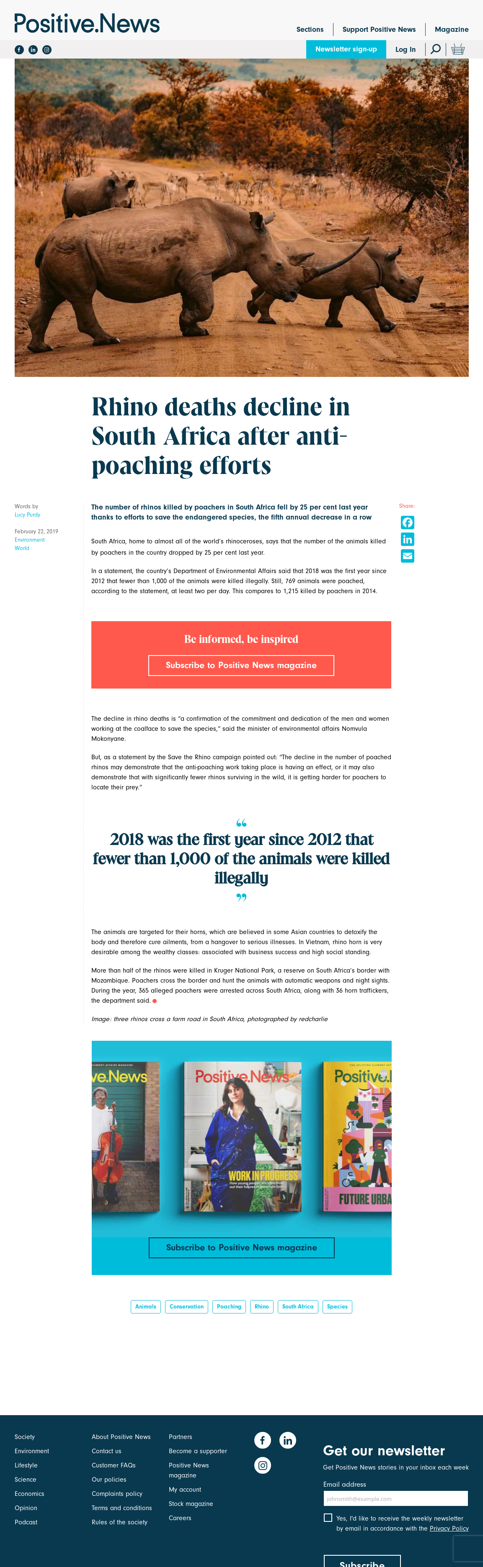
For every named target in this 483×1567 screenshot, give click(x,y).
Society (25, 1437)
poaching (229, 1306)
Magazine (452, 29)
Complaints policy (117, 1494)
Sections (310, 29)
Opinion (26, 1508)
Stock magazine (191, 1504)
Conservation (187, 1306)
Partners (180, 1437)
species (337, 1306)
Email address (344, 1484)
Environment (30, 539)
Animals (145, 1306)
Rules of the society (119, 1522)
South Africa (298, 1306)
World (22, 548)
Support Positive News (379, 29)
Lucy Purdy (27, 514)
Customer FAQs (114, 1465)
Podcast (26, 1522)
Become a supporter (198, 1451)
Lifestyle (26, 1465)
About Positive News (121, 1437)
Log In (405, 49)
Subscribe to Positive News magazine (241, 665)
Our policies (109, 1479)
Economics (29, 1494)
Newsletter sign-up (346, 49)
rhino (262, 1306)
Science (25, 1479)
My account (185, 1489)
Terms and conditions (122, 1508)
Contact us (106, 1451)
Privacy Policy (449, 1528)
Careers (180, 1518)
